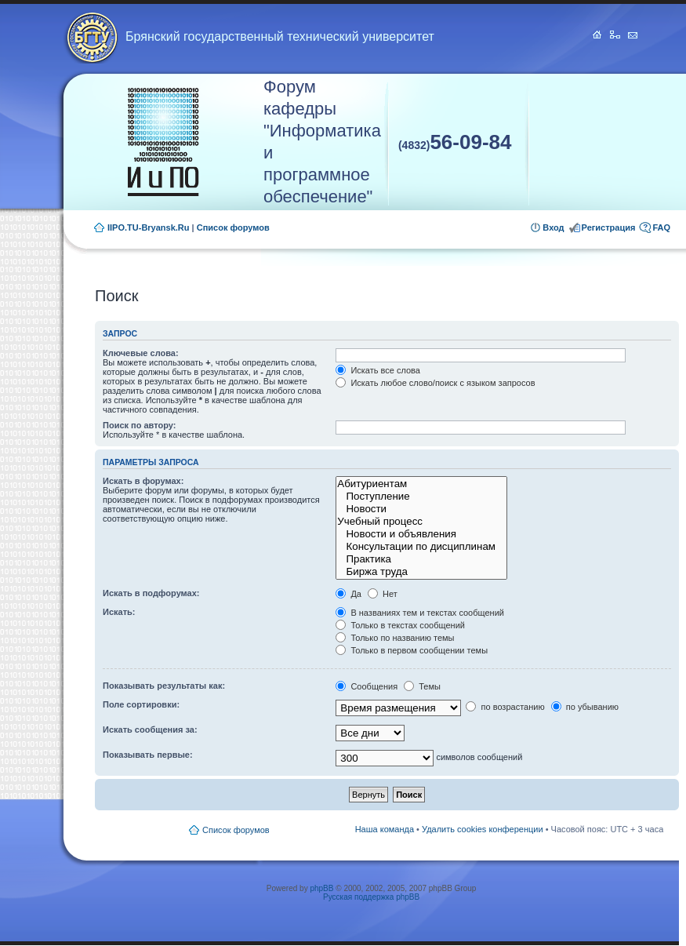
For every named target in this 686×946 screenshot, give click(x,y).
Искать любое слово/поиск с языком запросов (435, 382)
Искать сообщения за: (150, 729)
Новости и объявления (421, 534)
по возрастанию (505, 706)
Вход (553, 227)
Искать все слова (378, 370)
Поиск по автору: (139, 425)
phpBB (321, 888)
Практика (421, 559)
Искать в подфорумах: (151, 593)
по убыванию (585, 706)
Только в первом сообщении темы (412, 650)
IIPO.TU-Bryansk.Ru (148, 227)
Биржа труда (421, 572)
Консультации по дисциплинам (421, 546)
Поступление (421, 496)
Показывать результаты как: (164, 685)
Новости (421, 509)
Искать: (119, 612)
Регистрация (609, 227)
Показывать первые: (148, 754)
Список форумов (233, 227)
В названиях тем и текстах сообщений (420, 612)
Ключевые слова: (141, 353)
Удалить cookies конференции (482, 829)
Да (348, 594)
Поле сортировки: (141, 704)
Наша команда (384, 829)
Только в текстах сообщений (400, 625)
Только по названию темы (395, 637)
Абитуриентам (421, 484)
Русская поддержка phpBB (371, 897)
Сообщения (366, 686)
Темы (422, 686)
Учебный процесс (421, 521)
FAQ (661, 227)
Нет (382, 594)
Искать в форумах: (143, 481)
